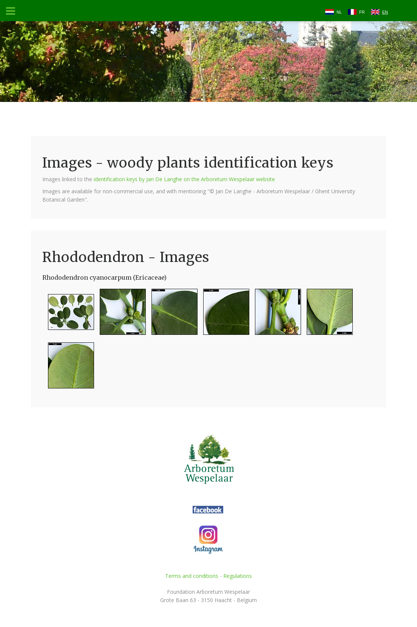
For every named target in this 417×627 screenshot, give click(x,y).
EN (385, 12)
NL (339, 12)
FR (362, 12)
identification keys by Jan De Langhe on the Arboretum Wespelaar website (184, 179)
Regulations (237, 575)
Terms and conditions (191, 575)
